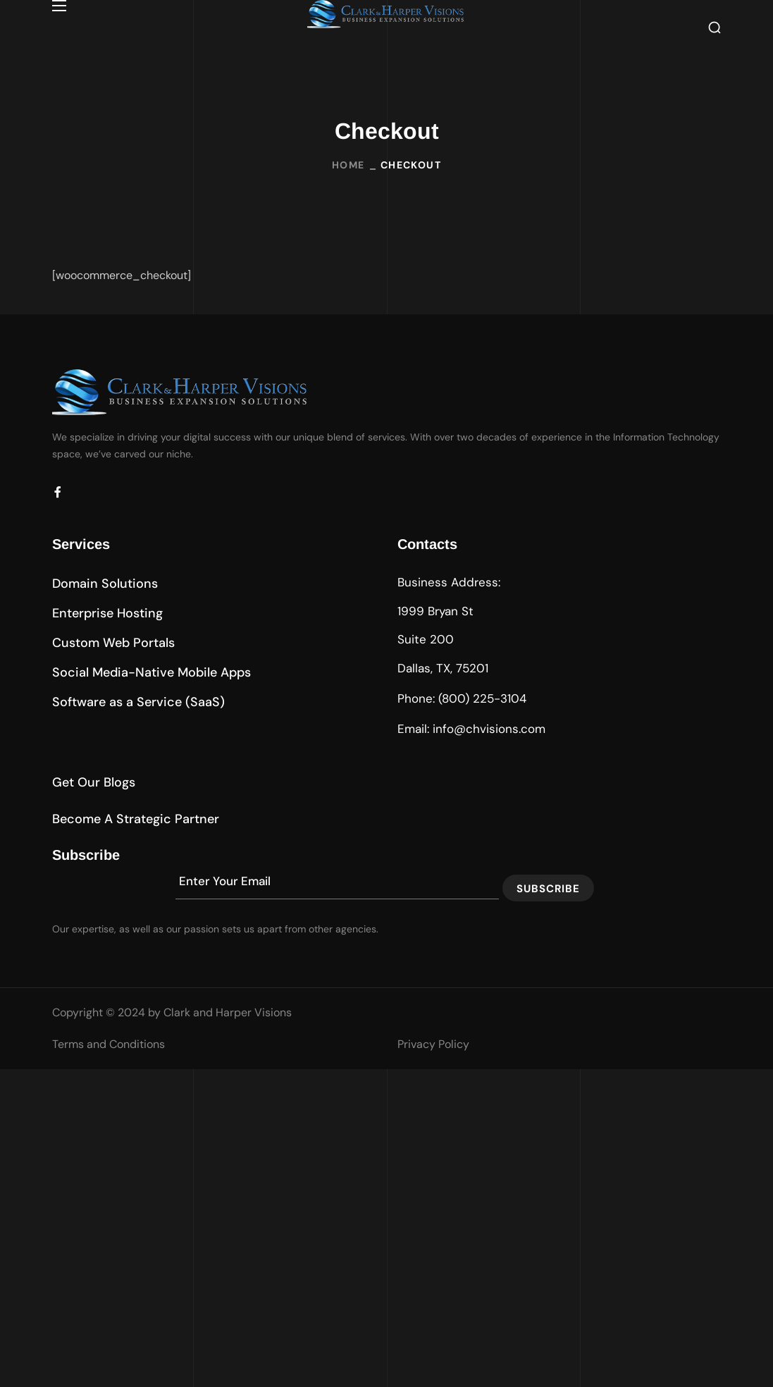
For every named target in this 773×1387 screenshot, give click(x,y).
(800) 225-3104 (482, 698)
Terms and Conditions (108, 1044)
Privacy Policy (433, 1044)
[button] (714, 26)
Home (348, 165)
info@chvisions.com (489, 728)
